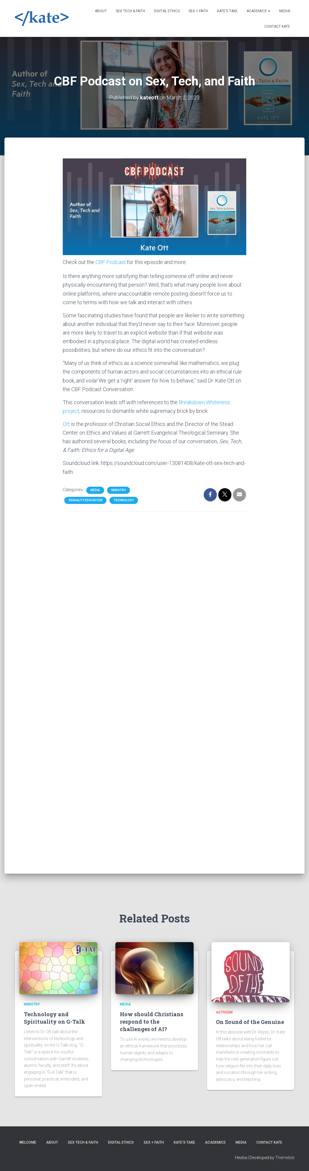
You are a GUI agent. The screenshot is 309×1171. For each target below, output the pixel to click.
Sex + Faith (198, 11)
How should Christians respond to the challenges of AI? (151, 1022)
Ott (66, 423)
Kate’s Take (227, 11)
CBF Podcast (110, 261)
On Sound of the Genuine (250, 1021)
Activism (224, 1012)
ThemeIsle (284, 1157)
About (101, 11)
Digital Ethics (167, 11)
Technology (124, 499)
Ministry (118, 489)
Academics (258, 11)
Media (284, 11)
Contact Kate (277, 26)
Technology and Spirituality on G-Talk (54, 1018)
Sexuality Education (85, 499)
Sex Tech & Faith (130, 11)
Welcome (27, 1142)
